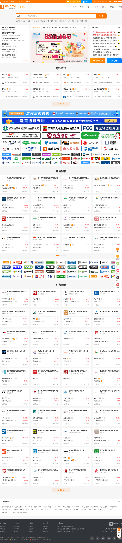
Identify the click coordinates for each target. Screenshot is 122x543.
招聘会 (112, 7)
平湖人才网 (39, 509)
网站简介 (2, 526)
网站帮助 (45, 529)
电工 (56, 21)
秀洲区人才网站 (7, 509)
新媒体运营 (5, 40)
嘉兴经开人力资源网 (80, 509)
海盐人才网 (48, 509)
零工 (89, 7)
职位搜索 (16, 526)
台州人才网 (94, 507)
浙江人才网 (28, 507)
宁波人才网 (47, 507)
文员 (24, 21)
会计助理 (14, 57)
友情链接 (2, 531)
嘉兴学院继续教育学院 (20, 512)
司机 (33, 21)
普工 (51, 21)
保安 (29, 21)
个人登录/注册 (97, 61)
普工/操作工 (13, 29)
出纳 (64, 21)
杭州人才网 (37, 507)
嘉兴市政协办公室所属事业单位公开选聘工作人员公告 (59, 27)
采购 (60, 21)
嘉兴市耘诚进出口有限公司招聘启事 (105, 41)
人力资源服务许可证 (45, 539)
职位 (82, 7)
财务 (47, 21)
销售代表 (4, 35)
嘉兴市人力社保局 (7, 507)
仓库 (69, 21)
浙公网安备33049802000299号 (19, 539)
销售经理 (11, 35)
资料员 (15, 46)
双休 (73, 21)
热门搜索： (19, 21)
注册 (78, 1)
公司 (96, 7)
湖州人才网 (75, 507)
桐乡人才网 (67, 509)
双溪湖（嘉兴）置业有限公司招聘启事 (106, 55)
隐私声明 (45, 526)
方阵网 (110, 509)
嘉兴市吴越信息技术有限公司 (65, 526)
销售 (81, 21)
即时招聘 (16, 529)
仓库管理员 (5, 29)
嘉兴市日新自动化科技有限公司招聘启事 (106, 38)
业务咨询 (45, 531)
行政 (77, 21)
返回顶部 (117, 291)
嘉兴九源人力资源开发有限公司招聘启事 (106, 35)
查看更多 (61, 104)
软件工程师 (21, 40)
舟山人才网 (113, 507)
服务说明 (30, 531)
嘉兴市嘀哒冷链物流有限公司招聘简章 (106, 32)
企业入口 (88, 1)
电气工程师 (13, 40)
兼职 (86, 21)
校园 (120, 7)
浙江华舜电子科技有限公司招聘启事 (105, 49)
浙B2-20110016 (4, 539)
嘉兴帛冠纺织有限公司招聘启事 (103, 46)
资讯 (104, 7)
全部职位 (4, 191)
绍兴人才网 (66, 507)
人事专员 (14, 51)
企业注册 (30, 529)
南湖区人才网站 (19, 509)
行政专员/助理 (6, 51)
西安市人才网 (6, 512)
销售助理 (18, 35)
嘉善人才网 (29, 509)
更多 (85, 27)
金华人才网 (85, 507)
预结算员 (8, 46)
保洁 (3, 46)
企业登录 (30, 526)
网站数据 (2, 529)
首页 (74, 7)
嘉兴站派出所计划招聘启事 (102, 52)
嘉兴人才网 (18, 507)
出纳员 (8, 57)
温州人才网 (56, 507)
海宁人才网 (58, 509)
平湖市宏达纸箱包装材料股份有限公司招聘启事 (106, 43)
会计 (37, 21)
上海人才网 (92, 509)
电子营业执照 (34, 539)
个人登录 (72, 1)
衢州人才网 (104, 507)
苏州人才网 (101, 509)
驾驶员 (42, 21)
